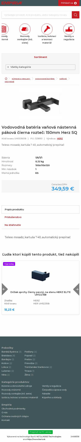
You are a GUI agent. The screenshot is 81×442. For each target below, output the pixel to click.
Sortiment (40, 57)
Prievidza (31, 363)
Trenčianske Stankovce (38, 367)
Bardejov (8, 359)
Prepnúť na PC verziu (40, 432)
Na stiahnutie (13, 224)
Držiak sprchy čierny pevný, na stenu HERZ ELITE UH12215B (40, 293)
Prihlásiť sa (67, 3)
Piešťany (31, 352)
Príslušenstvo (13, 217)
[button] (75, 14)
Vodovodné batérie (45, 79)
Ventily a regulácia (51, 386)
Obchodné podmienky (13, 408)
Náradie (46, 393)
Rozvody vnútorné (11, 390)
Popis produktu (14, 209)
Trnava (29, 371)
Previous (5, 289)
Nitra (6, 375)
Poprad (30, 355)
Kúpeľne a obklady (21, 79)
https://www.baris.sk (36, 439)
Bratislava (8, 355)
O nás (4, 412)
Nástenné (9, 82)
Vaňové (63, 79)
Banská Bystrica (11, 352)
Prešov (30, 359)
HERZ (60, 138)
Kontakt (6, 420)
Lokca (6, 367)
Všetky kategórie (19, 67)
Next (76, 289)
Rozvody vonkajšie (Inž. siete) (17, 393)
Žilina (29, 375)
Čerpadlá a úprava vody (54, 390)
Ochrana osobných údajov (15, 416)
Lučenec (8, 371)
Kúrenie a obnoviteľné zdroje (17, 386)
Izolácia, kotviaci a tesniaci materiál (20, 397)
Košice (7, 363)
